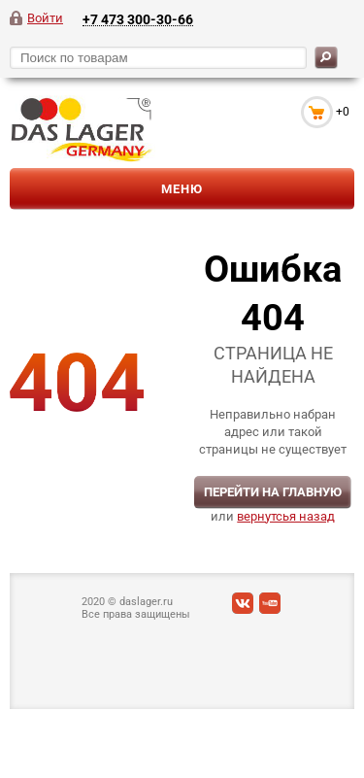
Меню (182, 189)
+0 (342, 111)
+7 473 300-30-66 (138, 19)
